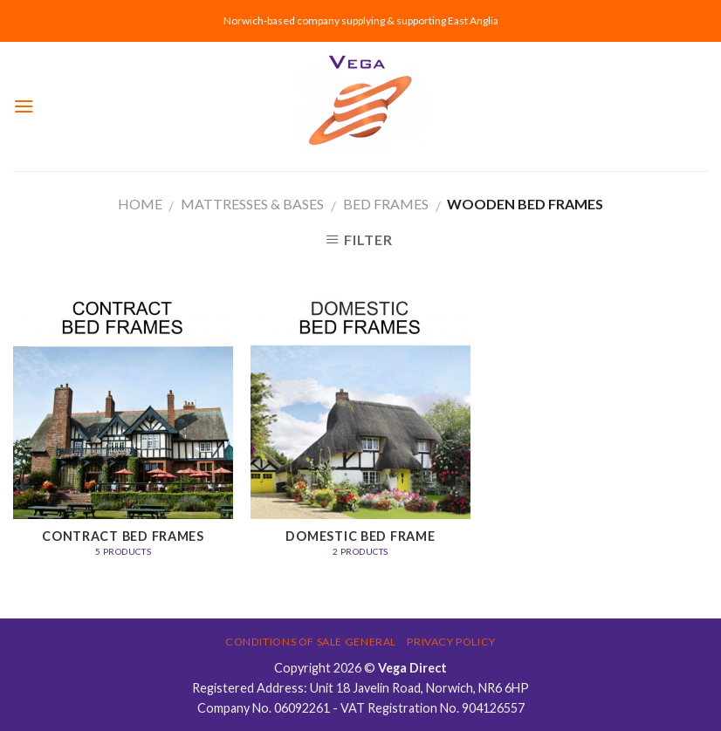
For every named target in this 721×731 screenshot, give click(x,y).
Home (140, 203)
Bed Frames (386, 203)
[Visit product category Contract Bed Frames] (123, 436)
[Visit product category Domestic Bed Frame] (360, 436)
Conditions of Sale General (310, 641)
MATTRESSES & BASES (252, 203)
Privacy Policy (451, 641)
